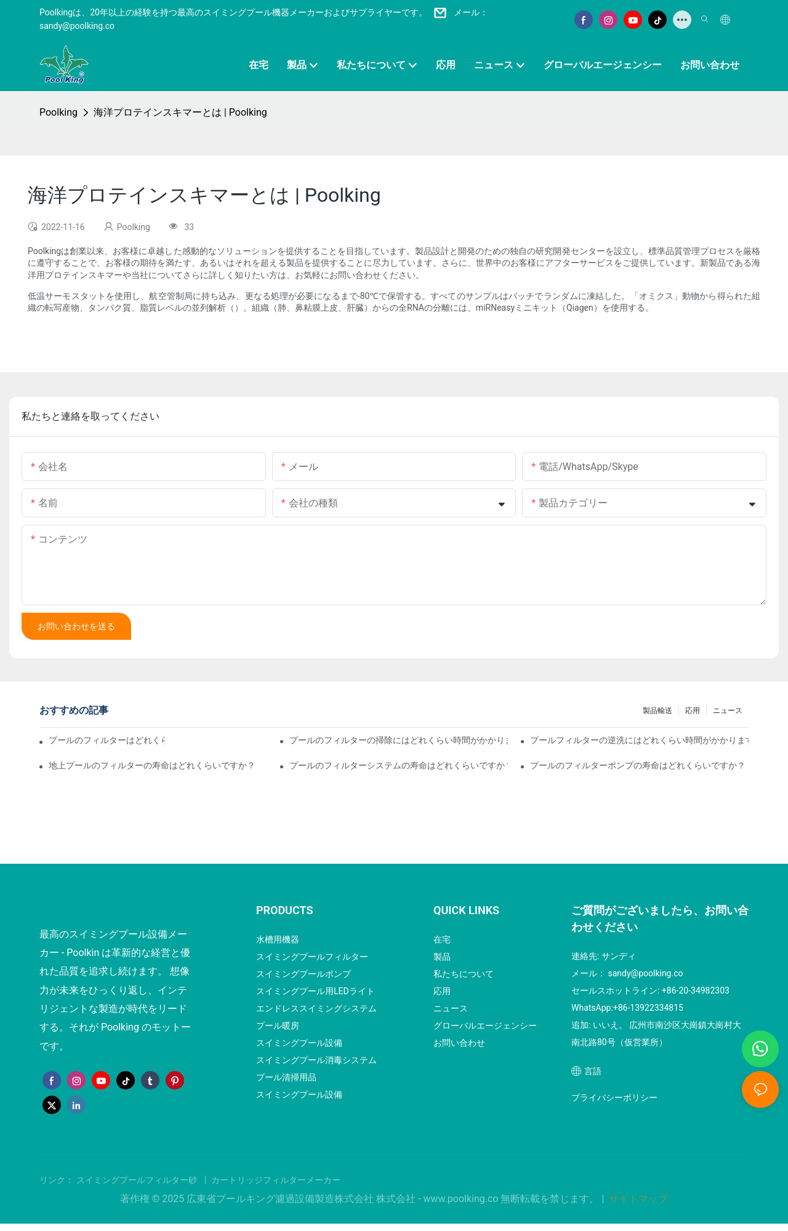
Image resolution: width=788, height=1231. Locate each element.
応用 (692, 710)
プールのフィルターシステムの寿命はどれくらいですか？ (398, 765)
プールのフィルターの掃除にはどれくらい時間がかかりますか (398, 740)
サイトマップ (637, 1199)
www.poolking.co (462, 1199)
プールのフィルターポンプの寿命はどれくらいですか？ (638, 765)
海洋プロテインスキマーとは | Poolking (180, 112)
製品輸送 (657, 710)
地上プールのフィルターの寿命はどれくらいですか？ (152, 765)
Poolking (58, 112)
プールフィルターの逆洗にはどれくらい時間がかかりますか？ (639, 740)
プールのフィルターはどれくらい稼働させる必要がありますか (107, 740)
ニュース (727, 710)
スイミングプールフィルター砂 (137, 1180)
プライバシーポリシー (614, 1097)
